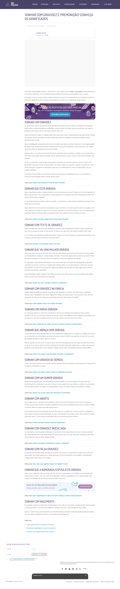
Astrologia (44, 4)
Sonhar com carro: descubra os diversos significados (50, 283)
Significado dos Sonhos (35, 26)
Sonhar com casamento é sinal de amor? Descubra (49, 183)
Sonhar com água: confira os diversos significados (49, 422)
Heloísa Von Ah (41, 33)
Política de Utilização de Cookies (107, 581)
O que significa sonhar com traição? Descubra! (47, 303)
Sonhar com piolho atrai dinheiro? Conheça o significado (51, 443)
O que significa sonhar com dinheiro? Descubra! (40, 525)
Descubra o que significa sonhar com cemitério (40, 532)
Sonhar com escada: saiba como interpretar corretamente (51, 393)
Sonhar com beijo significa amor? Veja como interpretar (51, 219)
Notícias (35, 4)
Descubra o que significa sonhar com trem (46, 244)
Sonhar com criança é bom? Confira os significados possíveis (52, 372)
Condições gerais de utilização (92, 581)
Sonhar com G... (52, 26)
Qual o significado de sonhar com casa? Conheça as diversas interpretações (57, 324)
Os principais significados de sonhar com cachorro (41, 528)
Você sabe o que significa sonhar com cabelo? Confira (50, 464)
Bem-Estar (56, 4)
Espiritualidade (69, 4)
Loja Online (108, 4)
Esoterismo (83, 4)
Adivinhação (95, 4)
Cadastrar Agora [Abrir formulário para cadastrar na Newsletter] (85, 486)
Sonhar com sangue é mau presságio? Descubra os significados (53, 354)
